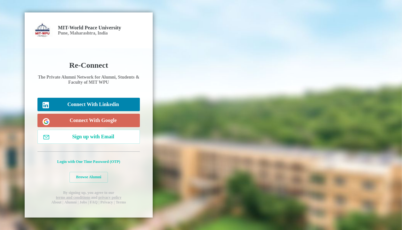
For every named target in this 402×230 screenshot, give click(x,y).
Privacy (106, 202)
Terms (121, 202)
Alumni (70, 202)
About (56, 202)
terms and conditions (73, 197)
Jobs (83, 202)
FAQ (93, 202)
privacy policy (109, 197)
